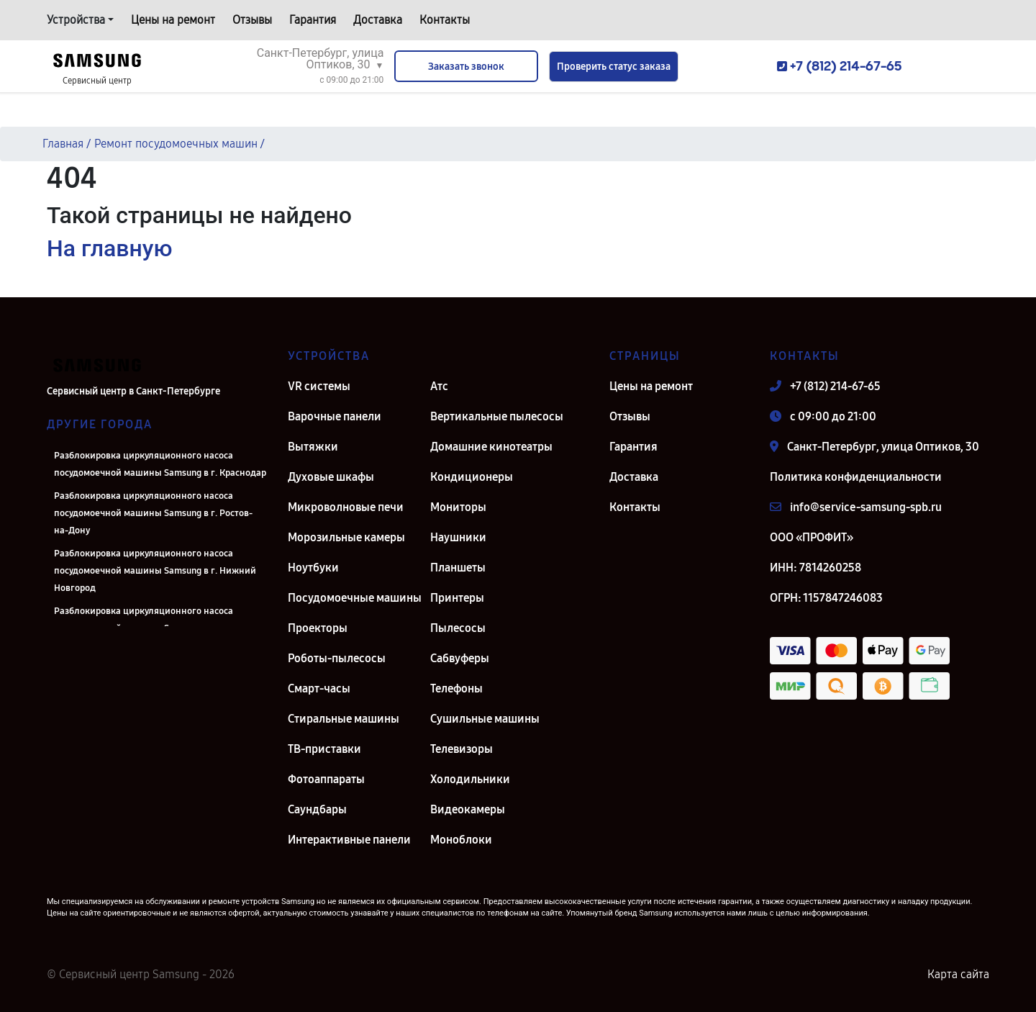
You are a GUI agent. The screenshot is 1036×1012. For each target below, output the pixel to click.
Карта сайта (958, 974)
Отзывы (252, 20)
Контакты (444, 20)
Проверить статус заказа (614, 66)
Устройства (76, 20)
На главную (109, 248)
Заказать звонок (466, 66)
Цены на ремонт (173, 20)
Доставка (377, 20)
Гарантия (312, 20)
